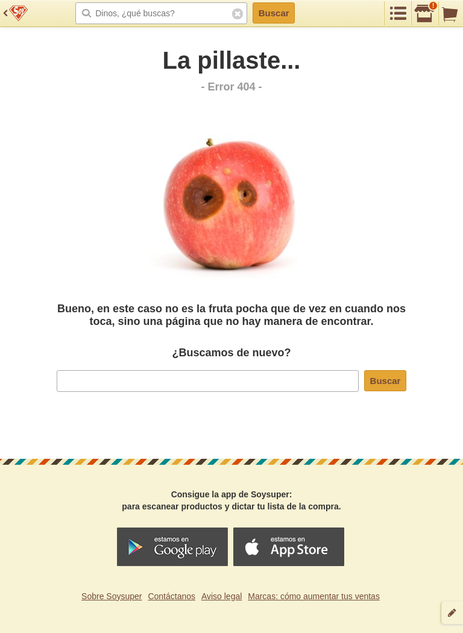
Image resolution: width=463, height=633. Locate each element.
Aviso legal (221, 596)
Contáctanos (171, 596)
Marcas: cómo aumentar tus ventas (314, 596)
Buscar (274, 13)
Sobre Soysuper (111, 596)
